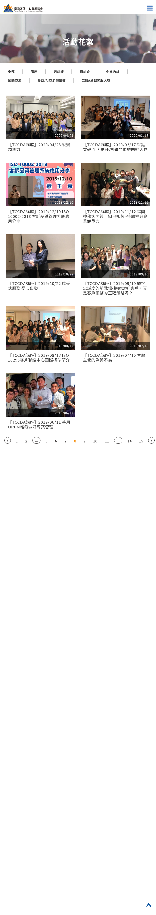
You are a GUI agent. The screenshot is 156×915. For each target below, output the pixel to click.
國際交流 (14, 80)
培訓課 (59, 71)
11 (107, 440)
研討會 (85, 71)
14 (129, 440)
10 (95, 440)
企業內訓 (112, 71)
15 (141, 440)
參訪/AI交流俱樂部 (52, 80)
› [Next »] (151, 440)
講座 (34, 71)
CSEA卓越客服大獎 (96, 80)
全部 (11, 71)
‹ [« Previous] (7, 440)
